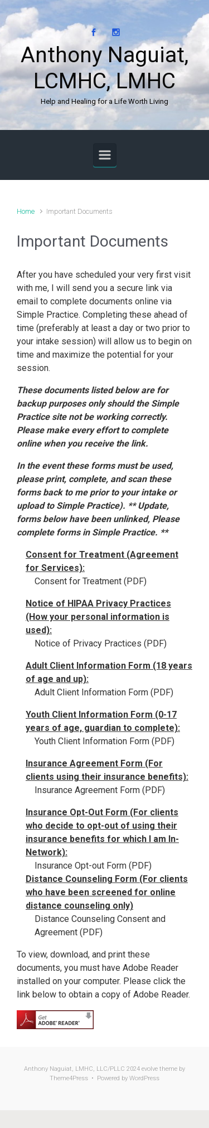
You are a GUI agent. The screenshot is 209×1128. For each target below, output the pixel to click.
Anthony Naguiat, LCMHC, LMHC (104, 68)
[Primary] (104, 155)
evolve (150, 1068)
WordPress (144, 1078)
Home (26, 211)
